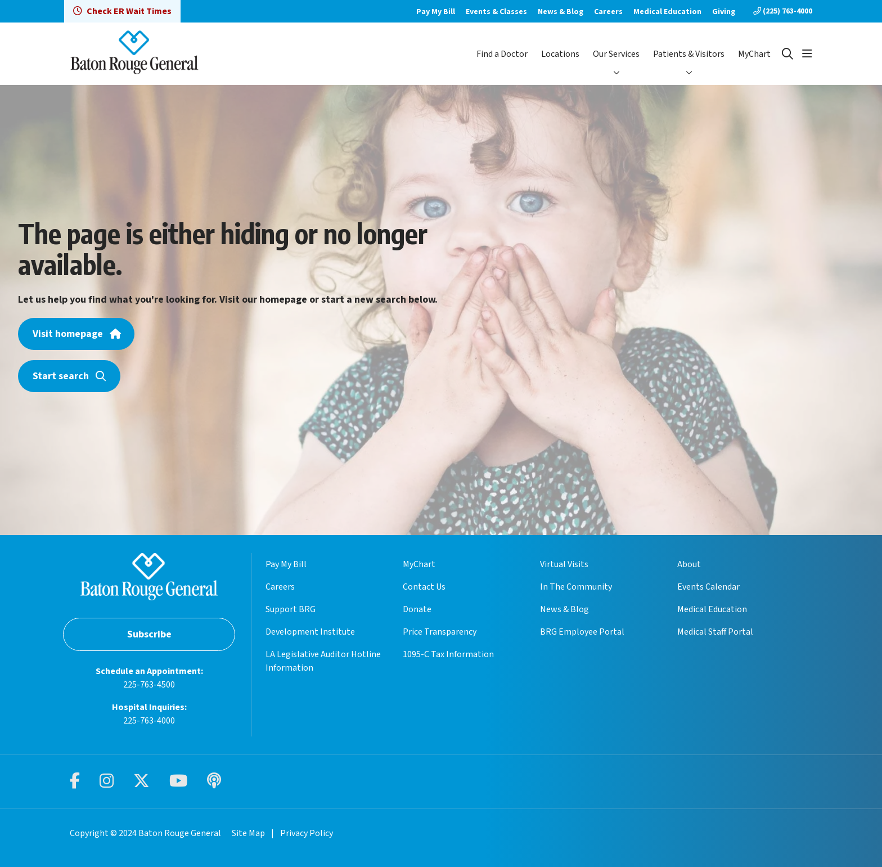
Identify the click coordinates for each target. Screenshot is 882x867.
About (689, 564)
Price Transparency (439, 632)
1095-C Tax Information (448, 654)
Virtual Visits (564, 564)
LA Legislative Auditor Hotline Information (323, 661)
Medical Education (667, 11)
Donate (417, 609)
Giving (723, 11)
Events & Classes (496, 11)
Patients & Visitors (688, 54)
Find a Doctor (502, 54)
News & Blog (560, 11)
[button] (807, 54)
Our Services (616, 54)
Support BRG (291, 609)
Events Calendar (708, 587)
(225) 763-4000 (782, 11)
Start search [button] (69, 376)
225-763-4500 (149, 685)
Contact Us (424, 587)
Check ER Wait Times (122, 11)
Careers (608, 11)
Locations (560, 54)
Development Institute (310, 632)
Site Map (248, 833)
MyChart (754, 54)
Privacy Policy (306, 833)
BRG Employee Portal (582, 632)
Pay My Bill (435, 11)
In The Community (576, 587)
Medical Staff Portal (715, 632)
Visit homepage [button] (76, 334)
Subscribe (149, 634)
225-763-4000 (149, 721)
